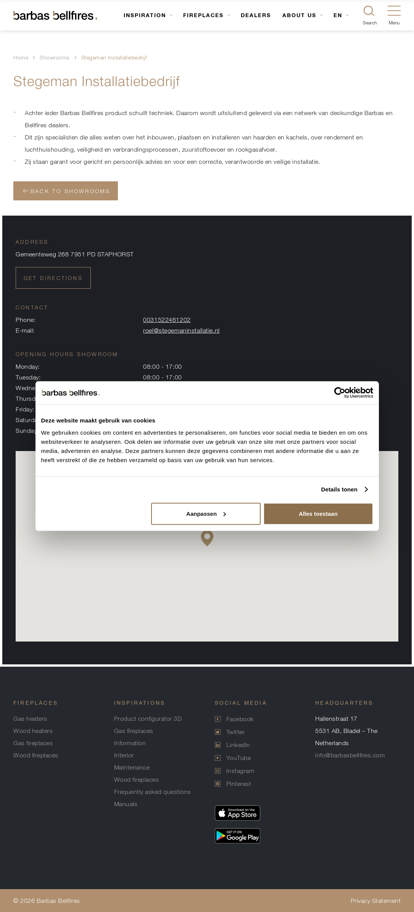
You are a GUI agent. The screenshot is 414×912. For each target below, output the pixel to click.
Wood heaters (33, 730)
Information (130, 742)
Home (20, 57)
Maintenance (132, 767)
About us (299, 15)
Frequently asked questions (152, 791)
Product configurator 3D (148, 718)
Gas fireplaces (33, 742)
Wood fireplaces (35, 755)
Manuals (126, 803)
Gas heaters (30, 718)
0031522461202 (166, 319)
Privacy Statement (376, 900)
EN (337, 15)
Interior (124, 755)
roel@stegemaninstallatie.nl (181, 330)
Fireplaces (203, 15)
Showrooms (55, 57)
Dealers (256, 15)
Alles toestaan (318, 513)
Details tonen (339, 489)
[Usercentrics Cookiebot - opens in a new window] (339, 392)
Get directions (53, 278)
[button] (207, 538)
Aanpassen (206, 513)
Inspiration (145, 15)
